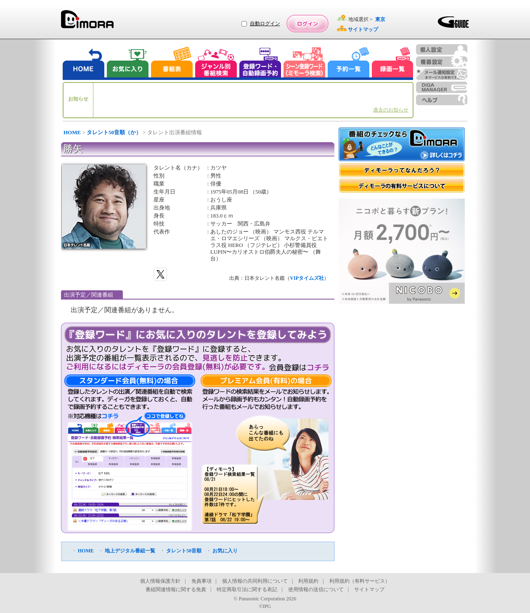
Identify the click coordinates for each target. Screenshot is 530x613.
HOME (72, 132)
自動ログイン (265, 24)
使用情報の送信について (316, 589)
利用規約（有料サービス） (359, 581)
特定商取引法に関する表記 (247, 589)
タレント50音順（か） (114, 132)
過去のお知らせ (390, 110)
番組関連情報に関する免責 (176, 589)
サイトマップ (369, 589)
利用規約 (308, 581)
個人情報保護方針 (160, 581)
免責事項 (201, 581)
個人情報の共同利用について (255, 581)
